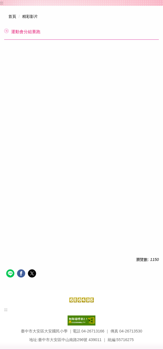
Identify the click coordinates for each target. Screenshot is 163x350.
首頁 (12, 16)
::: (1, 3)
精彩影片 (30, 16)
